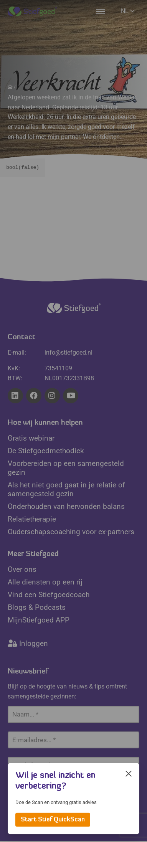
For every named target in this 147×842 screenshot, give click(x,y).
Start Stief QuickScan (53, 820)
